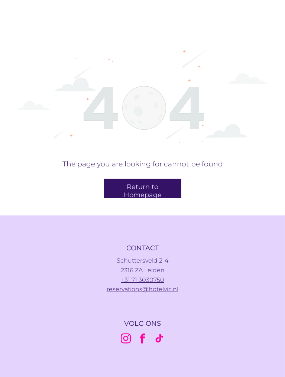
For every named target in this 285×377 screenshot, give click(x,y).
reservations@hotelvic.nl (142, 289)
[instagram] (126, 339)
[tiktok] (159, 339)
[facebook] (142, 339)
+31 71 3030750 (142, 279)
